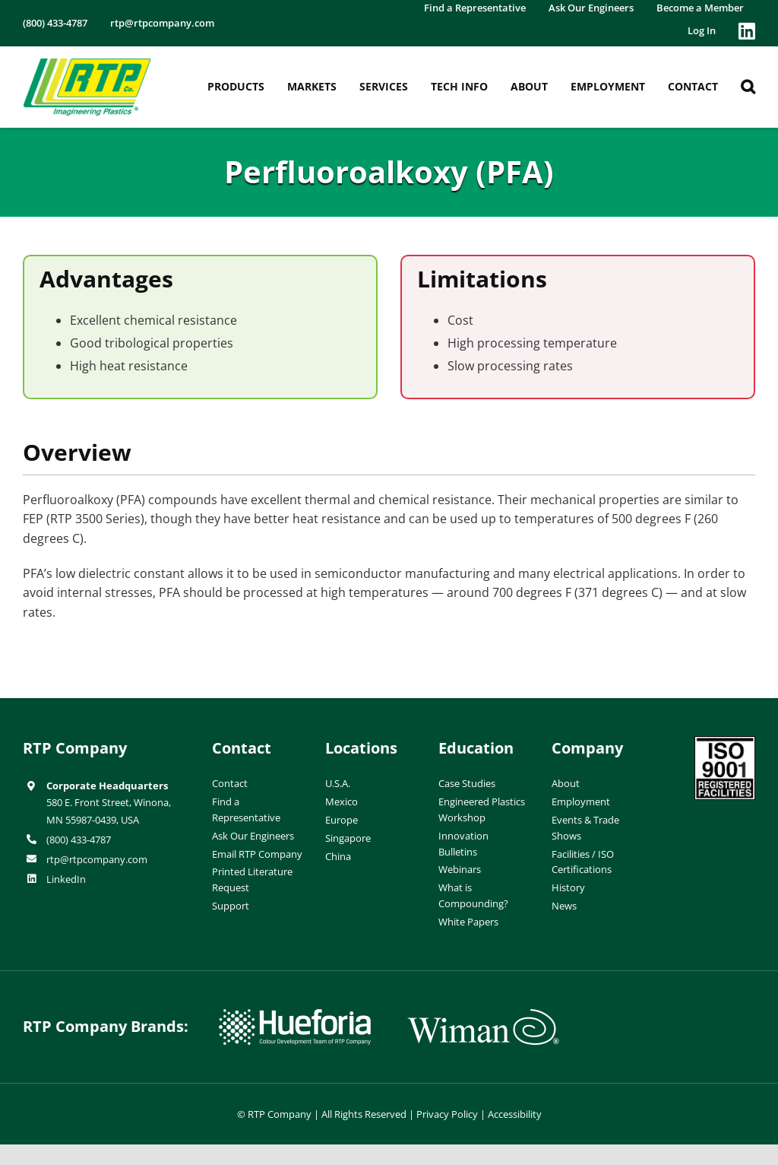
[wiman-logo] (483, 1015)
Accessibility (515, 1114)
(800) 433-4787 (78, 839)
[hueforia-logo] (295, 1015)
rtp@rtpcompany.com (96, 859)
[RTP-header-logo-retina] (87, 64)
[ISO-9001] (724, 742)
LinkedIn (66, 879)
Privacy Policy (447, 1114)
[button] (748, 87)
